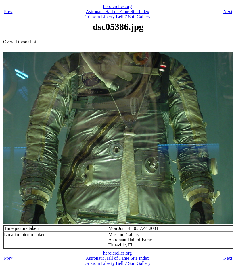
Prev (8, 11)
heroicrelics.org (117, 6)
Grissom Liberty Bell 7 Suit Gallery (118, 16)
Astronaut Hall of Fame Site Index (117, 11)
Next (227, 11)
